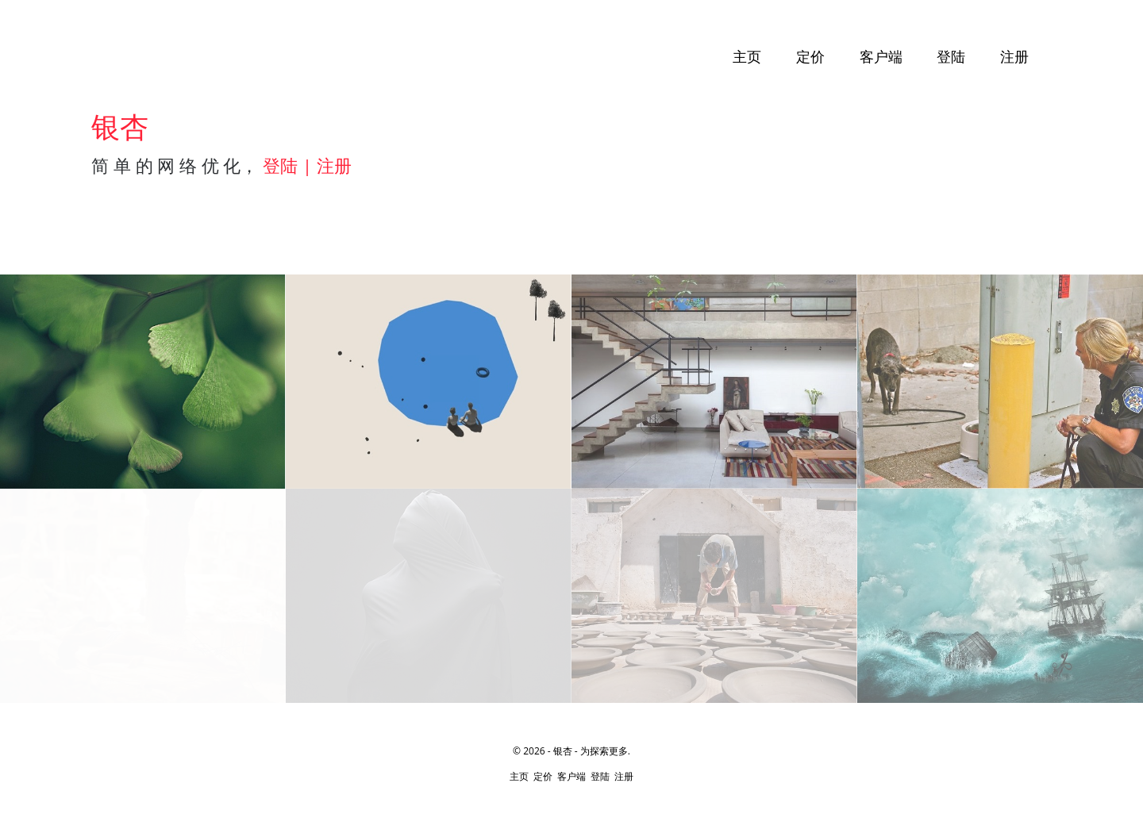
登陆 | (290, 165)
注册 (1014, 57)
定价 (810, 57)
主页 (747, 57)
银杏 (562, 751)
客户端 (881, 57)
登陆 (951, 57)
